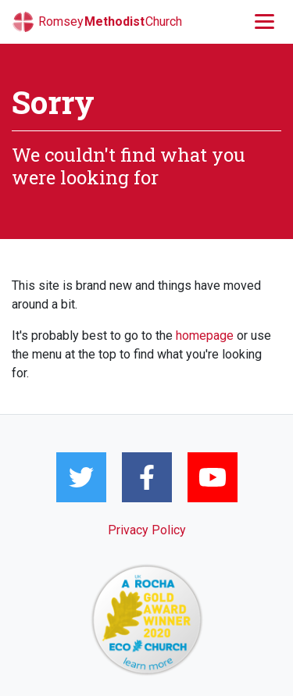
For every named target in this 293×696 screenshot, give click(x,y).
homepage (205, 335)
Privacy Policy (147, 530)
